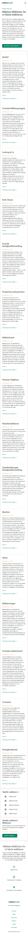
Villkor (14, 914)
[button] (25, 3)
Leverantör (14, 917)
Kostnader (14, 927)
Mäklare (14, 921)
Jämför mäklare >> (9, 835)
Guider (14, 924)
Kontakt (14, 911)
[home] (7, 3)
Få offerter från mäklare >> (12, 46)
